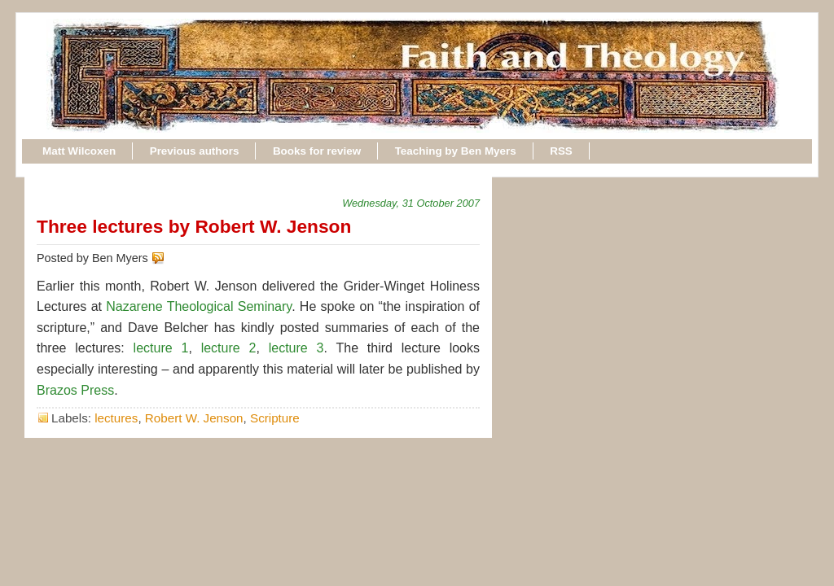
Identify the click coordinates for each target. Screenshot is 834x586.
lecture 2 (229, 348)
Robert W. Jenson (194, 418)
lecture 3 (296, 348)
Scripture (275, 418)
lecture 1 (161, 348)
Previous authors (194, 151)
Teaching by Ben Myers (455, 151)
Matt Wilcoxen (79, 151)
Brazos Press (75, 390)
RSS (561, 151)
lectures (116, 418)
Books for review (317, 151)
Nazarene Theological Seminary (199, 306)
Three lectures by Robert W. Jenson (194, 226)
